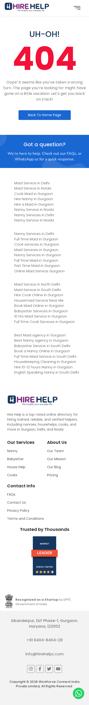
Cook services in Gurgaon (36, 244)
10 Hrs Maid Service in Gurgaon (40, 316)
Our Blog (54, 467)
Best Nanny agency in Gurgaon (41, 340)
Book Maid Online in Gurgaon (39, 305)
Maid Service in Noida (32, 188)
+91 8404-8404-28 (44, 640)
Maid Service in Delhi (32, 183)
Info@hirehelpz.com (44, 654)
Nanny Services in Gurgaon (37, 254)
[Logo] (26, 7)
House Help (16, 467)
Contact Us (16, 502)
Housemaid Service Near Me (39, 300)
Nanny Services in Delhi (34, 214)
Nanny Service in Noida (34, 209)
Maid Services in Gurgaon (36, 249)
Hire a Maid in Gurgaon (34, 204)
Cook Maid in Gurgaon (33, 193)
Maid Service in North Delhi (37, 284)
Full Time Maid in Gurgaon (36, 239)
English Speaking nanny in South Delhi (46, 372)
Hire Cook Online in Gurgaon (38, 294)
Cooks (12, 475)
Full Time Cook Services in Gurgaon (44, 321)
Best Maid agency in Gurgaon (40, 335)
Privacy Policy (18, 510)
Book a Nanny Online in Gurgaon (42, 350)
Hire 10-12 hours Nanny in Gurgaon (43, 367)
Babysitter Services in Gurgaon (41, 310)
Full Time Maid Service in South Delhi (45, 356)
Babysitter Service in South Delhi (42, 345)
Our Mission (56, 459)
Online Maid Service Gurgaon (39, 271)
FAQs (11, 494)
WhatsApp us (26, 159)
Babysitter (15, 459)
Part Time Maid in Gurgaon (37, 265)
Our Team (55, 451)
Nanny (12, 451)
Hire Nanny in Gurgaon (33, 198)
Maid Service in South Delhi (37, 289)
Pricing (52, 475)
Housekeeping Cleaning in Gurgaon (45, 361)
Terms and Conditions (25, 518)
